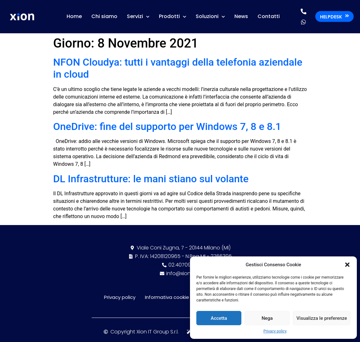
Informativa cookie (167, 297)
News (241, 16)
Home (74, 16)
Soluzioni (210, 17)
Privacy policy (274, 331)
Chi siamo (104, 16)
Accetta (219, 318)
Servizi (138, 17)
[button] (347, 264)
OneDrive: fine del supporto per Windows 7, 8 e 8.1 (167, 126)
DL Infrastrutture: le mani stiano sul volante (151, 179)
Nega (267, 318)
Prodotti (172, 17)
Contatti (269, 16)
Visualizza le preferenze (321, 318)
